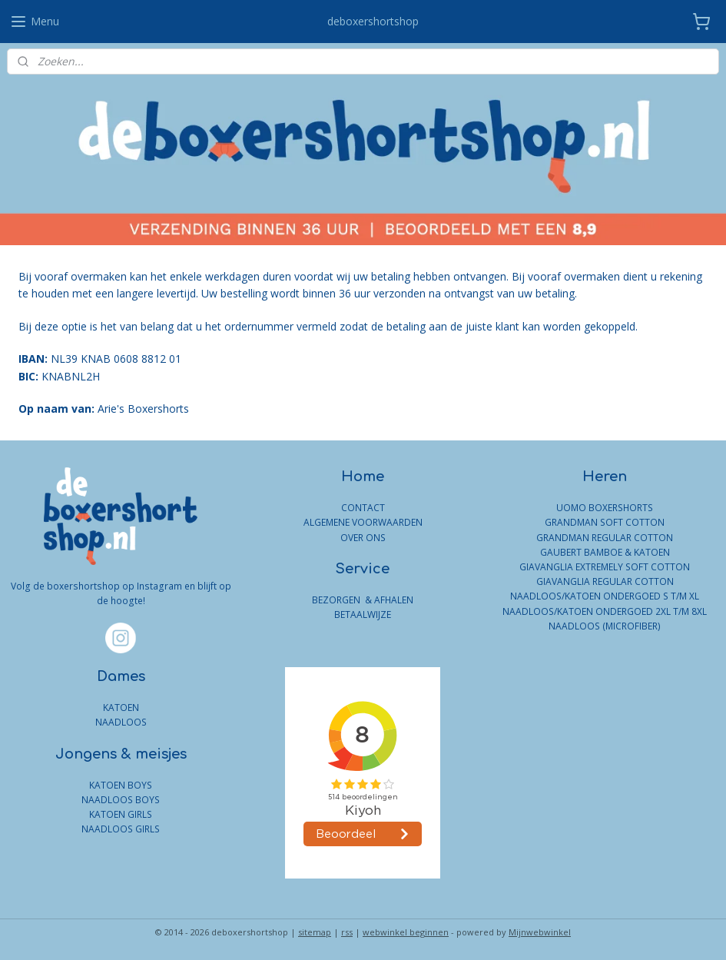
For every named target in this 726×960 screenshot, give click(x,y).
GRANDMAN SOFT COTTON (605, 522)
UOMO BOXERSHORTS (604, 507)
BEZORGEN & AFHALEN (362, 599)
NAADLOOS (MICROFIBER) (605, 626)
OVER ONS (363, 537)
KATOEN (121, 707)
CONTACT (363, 507)
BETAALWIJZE (362, 614)
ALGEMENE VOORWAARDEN (363, 522)
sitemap (314, 932)
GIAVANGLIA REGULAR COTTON (605, 581)
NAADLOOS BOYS (120, 799)
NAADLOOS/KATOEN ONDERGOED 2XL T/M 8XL (604, 611)
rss (347, 932)
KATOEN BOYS (120, 785)
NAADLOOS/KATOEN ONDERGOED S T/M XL (604, 596)
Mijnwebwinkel (540, 932)
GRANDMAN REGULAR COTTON (604, 537)
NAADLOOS (121, 722)
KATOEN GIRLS (120, 814)
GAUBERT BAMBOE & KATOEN (605, 552)
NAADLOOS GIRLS (120, 828)
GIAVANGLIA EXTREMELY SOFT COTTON (604, 566)
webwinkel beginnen (406, 932)
